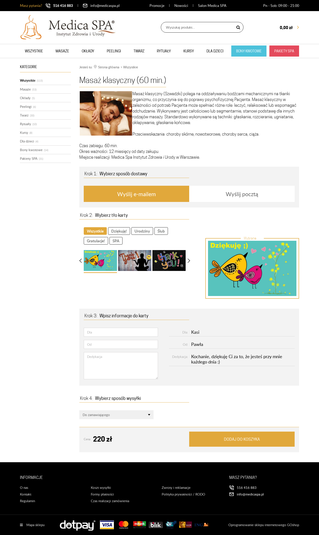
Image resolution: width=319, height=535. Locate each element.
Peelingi (114, 51)
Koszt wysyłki (101, 487)
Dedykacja (94, 357)
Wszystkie (34, 51)
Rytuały (164, 51)
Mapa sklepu (35, 525)
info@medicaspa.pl (105, 5)
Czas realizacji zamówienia (110, 501)
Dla (89, 332)
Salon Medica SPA (212, 5)
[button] (100, 260)
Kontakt (25, 494)
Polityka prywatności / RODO (183, 494)
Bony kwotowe (249, 51)
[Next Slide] (186, 260)
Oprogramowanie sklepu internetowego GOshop (263, 525)
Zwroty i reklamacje (176, 487)
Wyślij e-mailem (136, 194)
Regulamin (27, 501)
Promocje (157, 5)
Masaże (62, 51)
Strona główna (108, 67)
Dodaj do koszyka (242, 439)
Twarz (139, 51)
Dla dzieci (215, 51)
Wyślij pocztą (242, 194)
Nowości (181, 5)
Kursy (188, 51)
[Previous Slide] (82, 260)
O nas (24, 487)
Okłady (88, 51)
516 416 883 (63, 5)
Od (89, 344)
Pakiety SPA (284, 51)
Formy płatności (102, 494)
